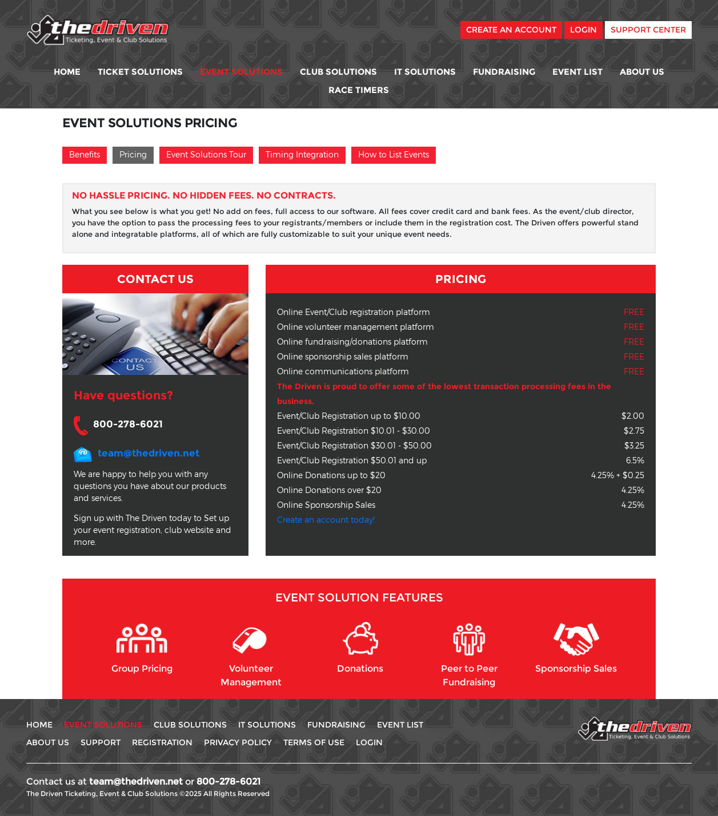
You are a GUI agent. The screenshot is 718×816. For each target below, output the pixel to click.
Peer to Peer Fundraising (469, 655)
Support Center (648, 30)
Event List (577, 71)
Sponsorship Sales (576, 648)
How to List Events (393, 154)
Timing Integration (302, 154)
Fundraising (504, 71)
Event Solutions (241, 71)
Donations (360, 648)
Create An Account (511, 30)
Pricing (133, 154)
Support (101, 742)
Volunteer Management (251, 655)
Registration (162, 742)
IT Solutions (425, 71)
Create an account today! (326, 519)
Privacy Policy (238, 742)
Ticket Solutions (140, 71)
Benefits (84, 154)
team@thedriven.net (148, 453)
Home (67, 71)
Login (583, 30)
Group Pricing (142, 648)
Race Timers (358, 89)
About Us (642, 71)
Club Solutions (338, 71)
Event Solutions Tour (206, 154)
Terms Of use (313, 742)
